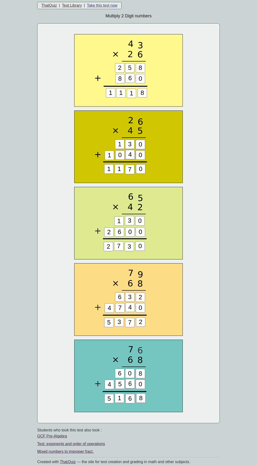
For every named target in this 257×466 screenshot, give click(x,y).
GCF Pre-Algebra (52, 436)
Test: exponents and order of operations (71, 444)
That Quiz (68, 462)
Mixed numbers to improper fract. (65, 451)
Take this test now (102, 5)
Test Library (72, 5)
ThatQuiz (49, 5)
